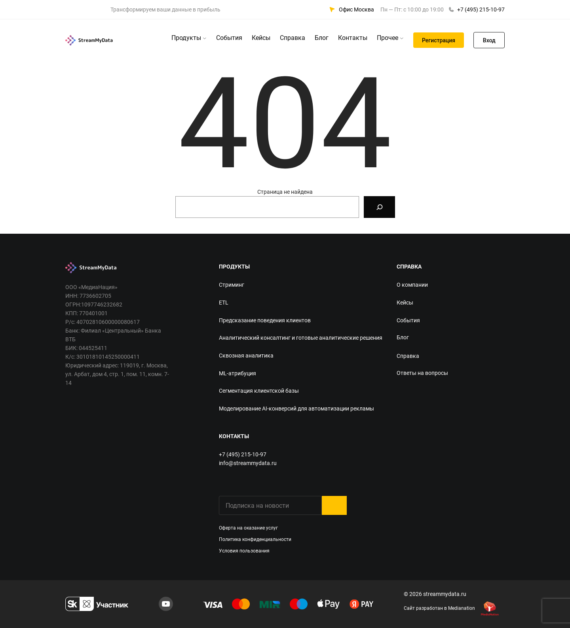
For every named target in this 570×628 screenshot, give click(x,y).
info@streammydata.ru (248, 463)
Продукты (186, 38)
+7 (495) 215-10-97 (481, 9)
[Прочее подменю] (402, 38)
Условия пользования (244, 551)
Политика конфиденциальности (255, 539)
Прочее (387, 38)
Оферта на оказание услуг (248, 528)
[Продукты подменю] (205, 38)
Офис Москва (356, 9)
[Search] (379, 207)
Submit (334, 505)
